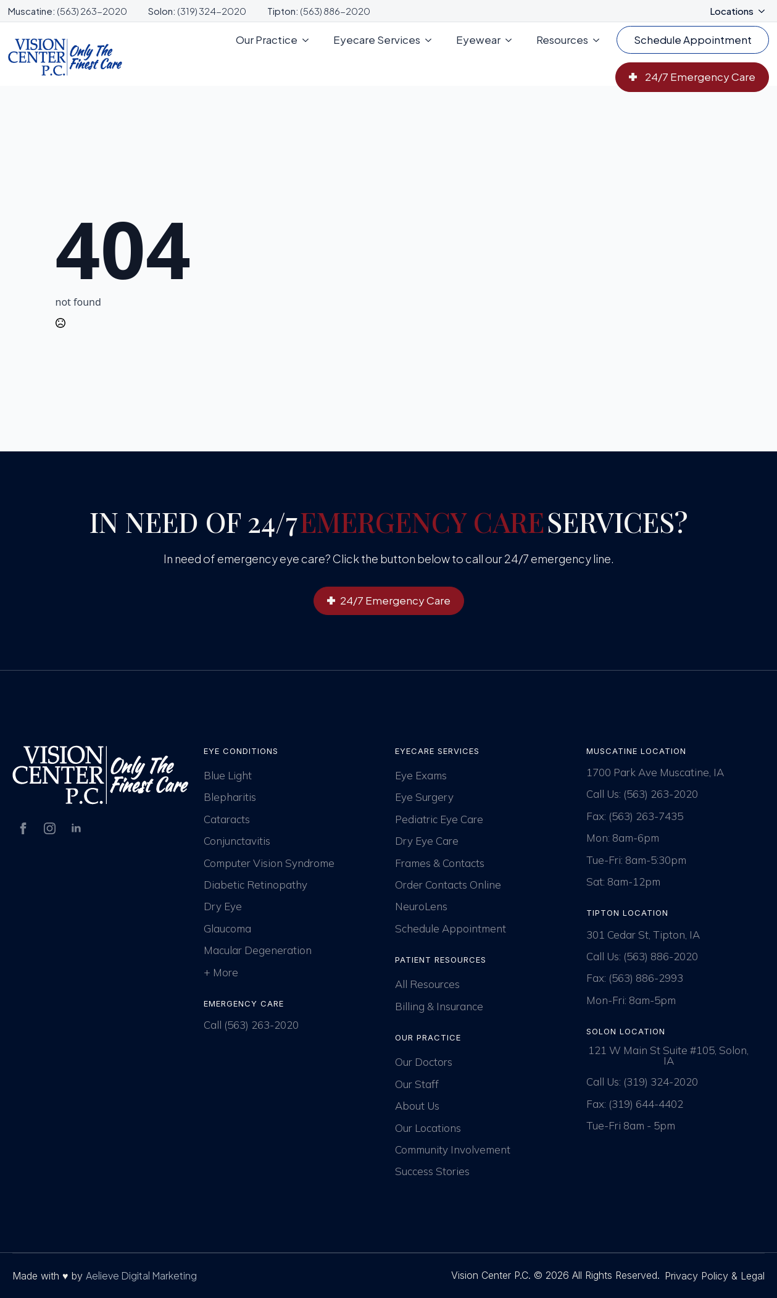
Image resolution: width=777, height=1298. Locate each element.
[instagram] (49, 828)
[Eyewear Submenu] (512, 39)
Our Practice (266, 39)
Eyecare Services (376, 39)
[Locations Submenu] (765, 10)
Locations (732, 10)
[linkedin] (76, 828)
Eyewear (478, 39)
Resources (562, 39)
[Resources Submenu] (600, 39)
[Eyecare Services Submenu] (432, 39)
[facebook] (23, 828)
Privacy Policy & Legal (715, 1276)
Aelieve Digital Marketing (141, 1275)
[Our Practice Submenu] (309, 39)
